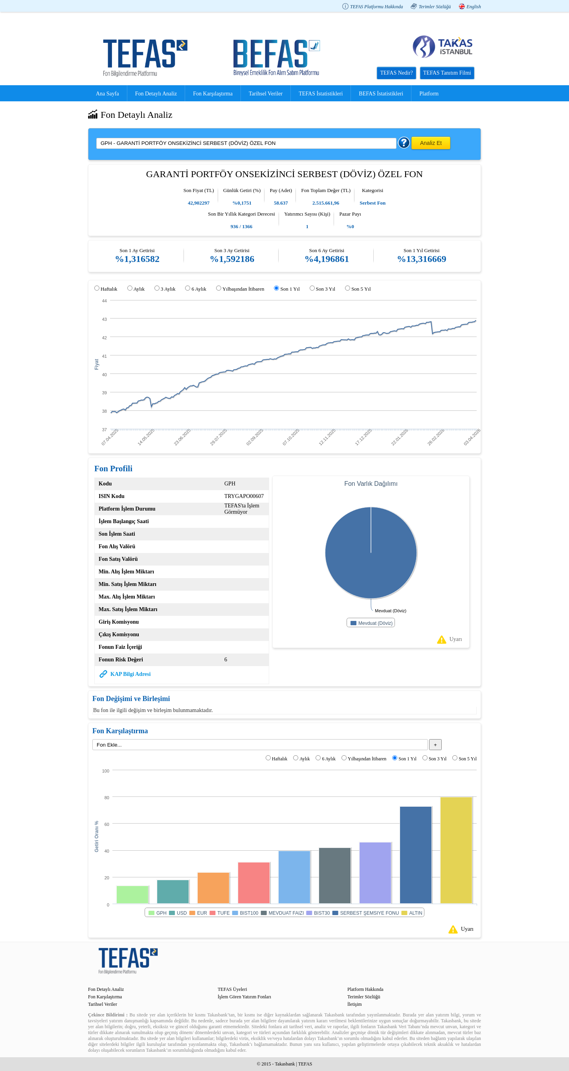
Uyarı (456, 639)
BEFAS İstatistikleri (381, 94)
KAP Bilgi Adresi (130, 674)
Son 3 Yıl (325, 289)
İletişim (354, 1004)
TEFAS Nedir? (396, 73)
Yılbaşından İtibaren (243, 289)
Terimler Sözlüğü (434, 6)
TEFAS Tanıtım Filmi (447, 73)
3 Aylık (168, 289)
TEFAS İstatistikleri (321, 94)
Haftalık (109, 289)
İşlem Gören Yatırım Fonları (244, 997)
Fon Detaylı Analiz (156, 94)
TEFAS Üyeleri (232, 989)
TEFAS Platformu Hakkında (376, 6)
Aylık (139, 289)
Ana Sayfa (107, 94)
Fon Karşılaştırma (213, 94)
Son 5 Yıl (361, 289)
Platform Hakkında (365, 989)
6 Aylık (198, 289)
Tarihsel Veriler (266, 94)
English (473, 6)
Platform (429, 94)
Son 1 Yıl (289, 289)
